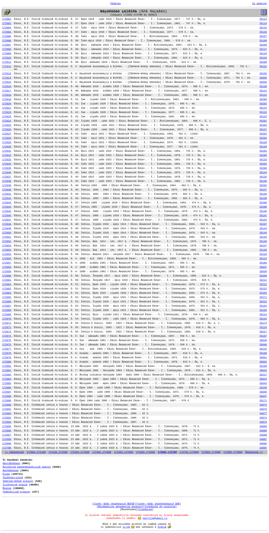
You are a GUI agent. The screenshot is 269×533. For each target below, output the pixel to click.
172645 (6, 211)
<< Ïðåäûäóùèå (14, 452)
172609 (6, 53)
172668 (6, 310)
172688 (6, 396)
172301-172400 (101, 452)
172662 (6, 284)
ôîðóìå (162, 527)
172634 (6, 164)
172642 (6, 198)
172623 (6, 116)
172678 (6, 353)
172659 (6, 271)
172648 (6, 224)
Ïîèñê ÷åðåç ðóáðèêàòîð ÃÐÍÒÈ (114, 504)
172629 (6, 142)
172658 (6, 267)
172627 (6, 133)
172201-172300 (79, 452)
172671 (6, 323)
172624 (6, 121)
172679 (6, 357)
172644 (6, 207)
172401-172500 (123, 452)
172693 (6, 417)
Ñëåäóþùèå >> (254, 452)
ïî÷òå (126, 527)
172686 (6, 387)
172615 (6, 82)
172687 (6, 392)
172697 (6, 435)
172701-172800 (189, 452)
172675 (6, 340)
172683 (6, 374)
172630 (6, 146)
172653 (6, 245)
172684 (6, 379)
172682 (6, 370)
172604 (6, 32)
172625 (6, 125)
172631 (6, 151)
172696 (6, 430)
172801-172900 (211, 452)
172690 (6, 405)
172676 (6, 344)
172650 (6, 232)
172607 (6, 45)
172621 (6, 108)
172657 (6, 263)
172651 (6, 237)
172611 (6, 62)
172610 (6, 57)
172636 (6, 172)
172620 (6, 103)
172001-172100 (36, 452)
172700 (6, 448)
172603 (6, 27)
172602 (6, 23)
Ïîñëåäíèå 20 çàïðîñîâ (160, 506)
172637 (6, 176)
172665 (6, 297)
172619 (6, 99)
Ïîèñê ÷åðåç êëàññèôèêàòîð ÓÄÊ (158, 504)
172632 (6, 155)
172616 (6, 86)
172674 (6, 336)
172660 (6, 275)
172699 (6, 443)
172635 (6, 168)
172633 (6, 159)
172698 (6, 439)
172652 (6, 241)
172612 (6, 66)
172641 (6, 194)
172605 (6, 36)
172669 (6, 314)
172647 (6, 220)
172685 (6, 383)
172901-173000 (232, 452)
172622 (6, 112)
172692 (6, 413)
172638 (6, 181)
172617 (6, 90)
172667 (6, 306)
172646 (6, 215)
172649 (6, 228)
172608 (6, 49)
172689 (6, 400)
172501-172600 (145, 452)
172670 (6, 318)
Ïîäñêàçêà (145, 509)
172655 (6, 254)
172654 (6, 250)
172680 (6, 362)
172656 (6, 258)
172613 (6, 73)
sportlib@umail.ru (155, 518)
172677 (6, 349)
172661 (6, 280)
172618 (6, 95)
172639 (6, 185)
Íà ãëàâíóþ (259, 3)
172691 (6, 409)
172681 (6, 366)
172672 (6, 327)
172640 (6, 189)
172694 (6, 422)
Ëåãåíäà (115, 3)
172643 (6, 202)
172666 (6, 301)
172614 (6, 78)
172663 (6, 288)
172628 (6, 138)
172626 (6, 129)
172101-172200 (58, 452)
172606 (6, 40)
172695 (6, 426)
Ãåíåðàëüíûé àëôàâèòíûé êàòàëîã (120, 506)
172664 (6, 293)
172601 (6, 19)
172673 (6, 331)
